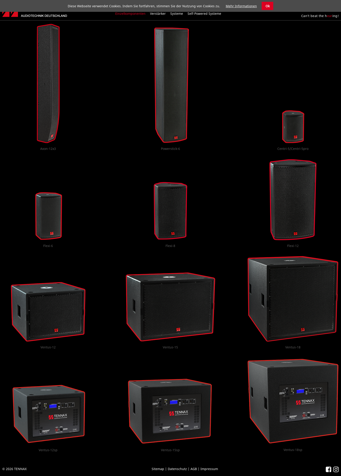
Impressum (209, 469)
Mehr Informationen (241, 6)
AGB (194, 469)
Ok (268, 6)
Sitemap (158, 469)
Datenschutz (177, 469)
